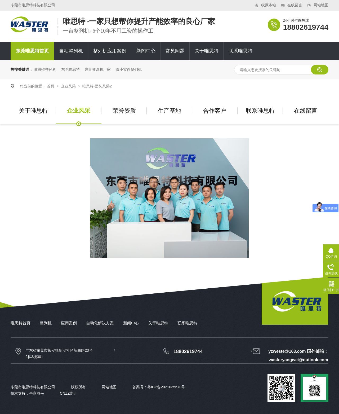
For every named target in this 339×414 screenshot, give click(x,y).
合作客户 (214, 110)
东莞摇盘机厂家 (98, 69)
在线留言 (294, 5)
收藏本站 (268, 5)
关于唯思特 (206, 51)
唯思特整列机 (45, 69)
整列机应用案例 (109, 51)
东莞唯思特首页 (32, 51)
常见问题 (175, 51)
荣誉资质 (124, 110)
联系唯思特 (240, 51)
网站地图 (321, 5)
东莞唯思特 (70, 69)
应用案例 (69, 323)
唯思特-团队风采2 (96, 86)
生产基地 (169, 110)
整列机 (46, 323)
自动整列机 (71, 51)
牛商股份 (36, 393)
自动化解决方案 (100, 323)
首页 (51, 86)
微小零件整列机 (129, 69)
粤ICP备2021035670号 (166, 387)
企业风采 (69, 86)
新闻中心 (145, 51)
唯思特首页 (20, 323)
